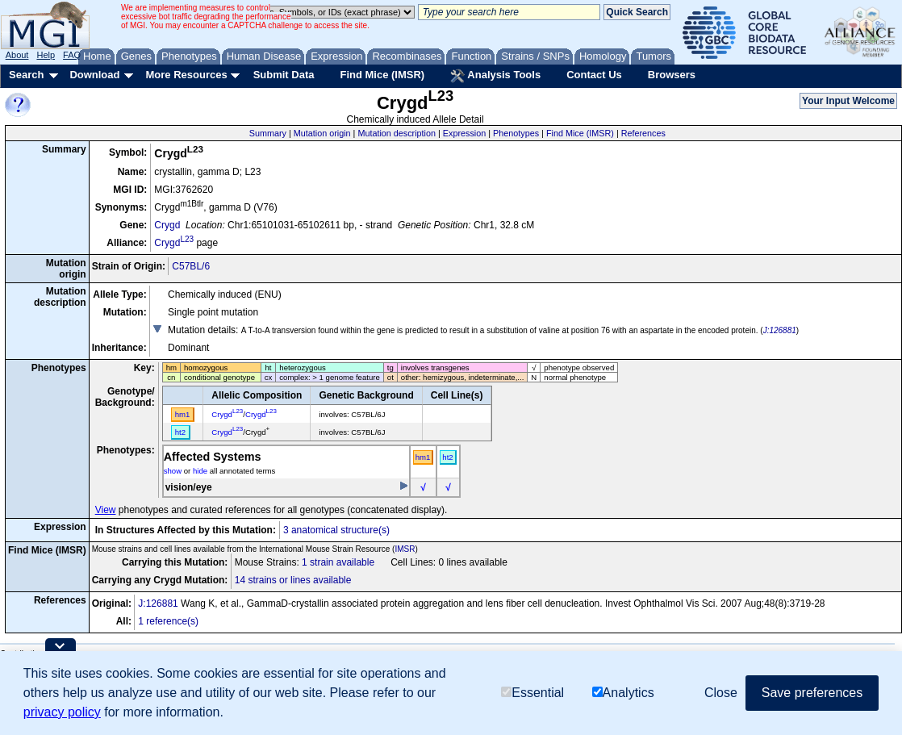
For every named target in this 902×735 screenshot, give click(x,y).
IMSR (405, 549)
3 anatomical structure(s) (336, 530)
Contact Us (594, 75)
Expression (464, 133)
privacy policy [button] (62, 712)
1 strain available (338, 562)
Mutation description (396, 133)
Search (26, 75)
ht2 (447, 457)
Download (94, 75)
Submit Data (284, 75)
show (173, 470)
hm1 (423, 457)
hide (200, 470)
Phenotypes (516, 133)
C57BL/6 (191, 266)
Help (45, 55)
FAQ (72, 55)
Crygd (167, 225)
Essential (532, 693)
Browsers (671, 75)
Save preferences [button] (812, 693)
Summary (267, 133)
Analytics (623, 693)
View (105, 510)
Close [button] (720, 693)
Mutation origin (322, 133)
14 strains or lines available (293, 580)
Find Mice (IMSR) (382, 75)
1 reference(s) (168, 621)
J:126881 (779, 330)
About (17, 55)
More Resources (186, 75)
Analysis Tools (495, 76)
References (643, 133)
